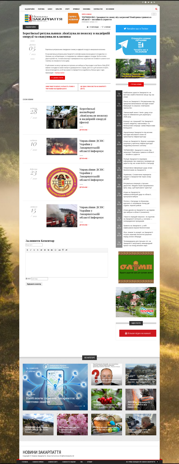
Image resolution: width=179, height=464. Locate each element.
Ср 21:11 (119, 105)
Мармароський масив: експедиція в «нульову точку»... (37, 429)
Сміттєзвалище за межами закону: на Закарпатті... (142, 380)
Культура (59, 9)
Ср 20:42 (119, 124)
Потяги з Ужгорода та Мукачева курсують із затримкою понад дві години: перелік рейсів (136, 203)
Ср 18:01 (119, 185)
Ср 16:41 (119, 211)
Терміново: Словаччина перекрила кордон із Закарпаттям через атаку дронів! (137, 177)
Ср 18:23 (119, 177)
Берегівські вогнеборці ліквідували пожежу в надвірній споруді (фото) (94, 115)
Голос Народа (97, 376)
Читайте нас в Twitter (137, 28)
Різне (129, 426)
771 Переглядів (93, 27)
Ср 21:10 (119, 114)
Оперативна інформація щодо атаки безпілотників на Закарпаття (138, 169)
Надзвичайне (30, 9)
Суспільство (98, 9)
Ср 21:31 (119, 95)
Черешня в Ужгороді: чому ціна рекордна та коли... (107, 405)
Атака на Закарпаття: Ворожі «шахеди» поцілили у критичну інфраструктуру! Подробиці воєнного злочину (139, 143)
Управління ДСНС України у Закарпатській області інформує (92, 146)
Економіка (86, 9)
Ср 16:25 (119, 219)
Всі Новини (110, 9)
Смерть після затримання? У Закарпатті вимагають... (107, 380)
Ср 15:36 (119, 243)
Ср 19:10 (119, 152)
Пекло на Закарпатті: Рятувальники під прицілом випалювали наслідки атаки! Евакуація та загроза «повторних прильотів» (139, 104)
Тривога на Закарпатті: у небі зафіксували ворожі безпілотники (137, 227)
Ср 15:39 (119, 234)
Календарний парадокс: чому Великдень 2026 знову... (105, 429)
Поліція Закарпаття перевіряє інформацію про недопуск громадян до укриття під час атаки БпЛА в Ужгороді (139, 161)
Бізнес (50, 9)
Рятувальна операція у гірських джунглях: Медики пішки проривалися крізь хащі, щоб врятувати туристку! (139, 185)
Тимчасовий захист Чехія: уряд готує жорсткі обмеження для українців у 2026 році (138, 114)
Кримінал (76, 9)
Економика (96, 401)
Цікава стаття (57, 77)
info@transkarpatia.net (66, 456)
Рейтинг (106, 27)
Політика (41, 9)
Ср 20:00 (119, 143)
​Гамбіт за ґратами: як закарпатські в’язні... (139, 430)
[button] (27, 250)
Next (155, 14)
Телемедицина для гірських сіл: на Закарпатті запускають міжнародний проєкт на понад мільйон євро (138, 243)
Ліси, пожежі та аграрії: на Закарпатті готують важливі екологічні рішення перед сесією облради (138, 234)
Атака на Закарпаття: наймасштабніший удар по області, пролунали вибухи (137, 194)
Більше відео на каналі (139, 333)
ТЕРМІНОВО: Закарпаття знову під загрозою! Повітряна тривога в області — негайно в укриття (116, 18)
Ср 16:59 (119, 203)
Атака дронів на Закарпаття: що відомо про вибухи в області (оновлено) (139, 211)
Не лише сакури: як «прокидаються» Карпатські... (69, 429)
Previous (153, 14)
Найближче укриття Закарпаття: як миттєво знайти (54, 400)
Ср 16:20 (119, 227)
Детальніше (84, 130)
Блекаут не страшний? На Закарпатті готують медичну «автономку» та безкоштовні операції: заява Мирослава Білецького (139, 124)
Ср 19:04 (119, 161)
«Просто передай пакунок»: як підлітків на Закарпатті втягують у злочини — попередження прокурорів (139, 219)
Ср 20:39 (119, 134)
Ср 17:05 (119, 194)
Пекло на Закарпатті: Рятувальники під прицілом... (139, 404)
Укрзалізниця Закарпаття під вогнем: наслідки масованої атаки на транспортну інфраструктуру (138, 134)
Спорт (67, 9)
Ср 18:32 (119, 169)
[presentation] (27, 250)
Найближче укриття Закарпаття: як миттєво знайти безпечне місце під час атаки (139, 95)
